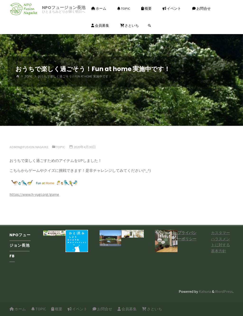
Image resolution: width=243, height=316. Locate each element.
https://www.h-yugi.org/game (34, 194)
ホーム (17, 309)
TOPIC (29, 77)
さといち (152, 309)
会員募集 (127, 309)
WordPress (224, 291)
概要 (56, 309)
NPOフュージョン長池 (63, 7)
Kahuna (204, 291)
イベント (77, 309)
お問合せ (102, 309)
